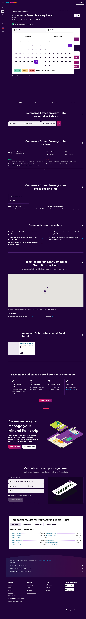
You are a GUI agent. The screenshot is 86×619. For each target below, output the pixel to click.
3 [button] (36, 45)
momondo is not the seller (46, 565)
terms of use (30, 503)
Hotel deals (14, 10)
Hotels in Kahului (15, 537)
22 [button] (28, 57)
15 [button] (28, 53)
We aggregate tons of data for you (46, 568)
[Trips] (3, 23)
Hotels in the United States (38, 10)
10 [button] (36, 49)
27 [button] (20, 62)
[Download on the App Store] (69, 589)
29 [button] (28, 62)
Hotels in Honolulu (16, 535)
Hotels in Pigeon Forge (52, 542)
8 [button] (28, 49)
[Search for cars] (3, 15)
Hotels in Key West (51, 535)
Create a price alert (71, 389)
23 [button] (32, 57)
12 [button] (16, 53)
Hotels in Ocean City (16, 545)
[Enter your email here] (28, 491)
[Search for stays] (3, 11)
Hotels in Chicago (15, 542)
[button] (3, 2)
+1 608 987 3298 (17, 22)
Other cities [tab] (15, 524)
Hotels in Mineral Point (63, 10)
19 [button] (16, 57)
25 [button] (40, 57)
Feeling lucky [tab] (38, 524)
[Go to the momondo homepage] (11, 2)
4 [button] (40, 45)
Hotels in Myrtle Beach (17, 540)
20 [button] (20, 57)
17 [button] (36, 53)
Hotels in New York (16, 533)
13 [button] (20, 53)
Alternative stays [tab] (26, 524)
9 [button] (32, 49)
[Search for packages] (3, 18)
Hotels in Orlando (51, 537)
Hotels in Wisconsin (51, 10)
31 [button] (36, 62)
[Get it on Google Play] (69, 585)
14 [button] (24, 53)
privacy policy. (38, 503)
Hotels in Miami (50, 540)
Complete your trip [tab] (51, 524)
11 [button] (40, 49)
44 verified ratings (27, 24)
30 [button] (32, 62)
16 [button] (32, 53)
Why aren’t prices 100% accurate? (46, 571)
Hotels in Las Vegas (51, 533)
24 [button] (36, 57)
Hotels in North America (24, 10)
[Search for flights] (3, 7)
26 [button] (16, 62)
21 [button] (24, 57)
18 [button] (40, 53)
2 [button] (32, 45)
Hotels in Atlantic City (52, 545)
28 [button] (24, 62)
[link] (45, 400)
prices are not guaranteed (45, 560)
